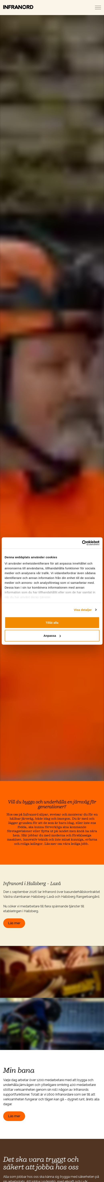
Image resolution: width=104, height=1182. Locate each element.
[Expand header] (98, 7)
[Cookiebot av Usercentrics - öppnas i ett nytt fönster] (81, 543)
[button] (52, 972)
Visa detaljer (83, 609)
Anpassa (52, 635)
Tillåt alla (52, 622)
